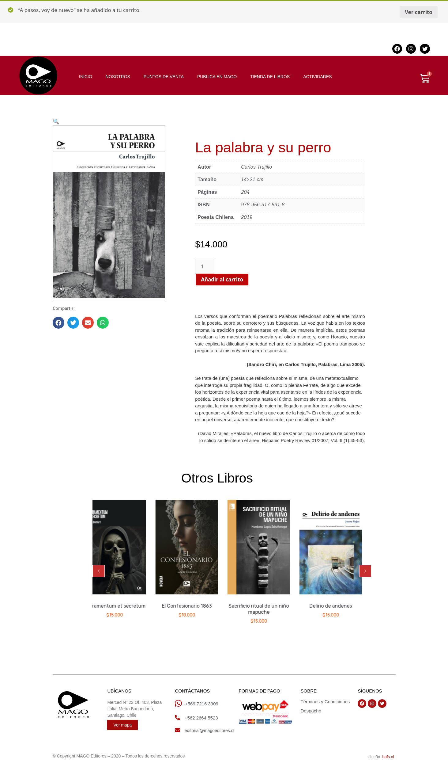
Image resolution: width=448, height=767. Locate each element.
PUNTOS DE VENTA (164, 76)
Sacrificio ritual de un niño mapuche (268, 609)
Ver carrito (418, 12)
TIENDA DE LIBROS (270, 76)
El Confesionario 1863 (196, 606)
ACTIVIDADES (317, 76)
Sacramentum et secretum (124, 606)
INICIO (85, 76)
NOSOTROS (118, 76)
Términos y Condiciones (325, 701)
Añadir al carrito (225, 279)
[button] (98, 571)
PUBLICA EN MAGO (217, 76)
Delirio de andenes (340, 606)
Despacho (310, 710)
